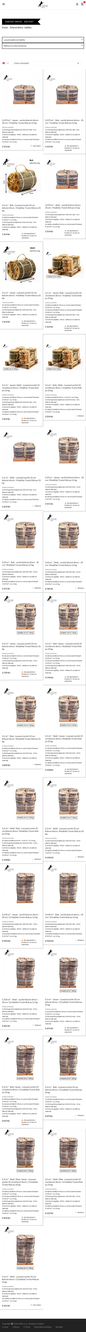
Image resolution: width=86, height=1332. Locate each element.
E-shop (5, 1327)
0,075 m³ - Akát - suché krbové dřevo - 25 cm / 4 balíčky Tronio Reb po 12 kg (63, 206)
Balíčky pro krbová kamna (15, 46)
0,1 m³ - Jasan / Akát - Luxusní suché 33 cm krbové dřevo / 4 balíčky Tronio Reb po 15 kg (21, 388)
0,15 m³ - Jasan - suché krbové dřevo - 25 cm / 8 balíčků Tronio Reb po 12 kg (64, 478)
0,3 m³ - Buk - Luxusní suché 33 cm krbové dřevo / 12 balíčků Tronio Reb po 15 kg (63, 1090)
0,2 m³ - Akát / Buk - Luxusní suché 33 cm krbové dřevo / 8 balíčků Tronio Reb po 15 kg (20, 831)
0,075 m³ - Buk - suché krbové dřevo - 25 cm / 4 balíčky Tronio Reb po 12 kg (64, 121)
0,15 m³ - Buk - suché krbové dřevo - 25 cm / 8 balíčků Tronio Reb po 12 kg (20, 563)
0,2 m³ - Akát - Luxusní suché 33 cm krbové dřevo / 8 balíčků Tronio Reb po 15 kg (64, 831)
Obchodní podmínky (43, 1327)
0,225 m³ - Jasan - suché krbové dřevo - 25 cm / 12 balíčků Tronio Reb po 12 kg (20, 915)
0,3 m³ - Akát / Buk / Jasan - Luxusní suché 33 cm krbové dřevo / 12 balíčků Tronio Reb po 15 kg (20, 1182)
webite (41, 1324)
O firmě (26, 1327)
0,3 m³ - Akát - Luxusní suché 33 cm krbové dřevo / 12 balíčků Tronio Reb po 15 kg (20, 1279)
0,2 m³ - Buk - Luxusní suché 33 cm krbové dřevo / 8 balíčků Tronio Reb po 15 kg (21, 739)
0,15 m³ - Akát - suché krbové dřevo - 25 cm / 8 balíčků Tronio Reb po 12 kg (64, 563)
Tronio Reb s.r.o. (20, 1324)
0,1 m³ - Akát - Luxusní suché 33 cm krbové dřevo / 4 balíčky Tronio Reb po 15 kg (21, 480)
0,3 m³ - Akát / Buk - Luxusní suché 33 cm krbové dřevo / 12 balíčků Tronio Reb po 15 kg (64, 1182)
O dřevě (15, 1327)
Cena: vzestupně (47, 63)
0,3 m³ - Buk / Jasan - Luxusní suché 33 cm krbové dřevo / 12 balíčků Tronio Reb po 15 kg (21, 1089)
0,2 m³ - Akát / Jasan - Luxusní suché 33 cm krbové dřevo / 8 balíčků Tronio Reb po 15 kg (64, 739)
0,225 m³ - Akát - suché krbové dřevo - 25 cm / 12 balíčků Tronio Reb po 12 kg (20, 1000)
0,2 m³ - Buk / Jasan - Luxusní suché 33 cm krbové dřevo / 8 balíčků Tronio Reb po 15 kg (63, 646)
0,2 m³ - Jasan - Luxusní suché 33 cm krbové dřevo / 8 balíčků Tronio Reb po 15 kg (21, 646)
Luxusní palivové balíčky (14, 40)
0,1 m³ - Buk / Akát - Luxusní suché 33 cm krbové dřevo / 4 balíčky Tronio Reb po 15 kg (63, 388)
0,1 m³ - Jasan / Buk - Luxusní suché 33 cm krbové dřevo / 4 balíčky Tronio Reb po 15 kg (63, 295)
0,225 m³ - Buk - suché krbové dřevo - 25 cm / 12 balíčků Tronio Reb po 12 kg (64, 915)
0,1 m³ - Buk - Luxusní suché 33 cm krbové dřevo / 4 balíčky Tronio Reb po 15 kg (21, 208)
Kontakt (59, 1327)
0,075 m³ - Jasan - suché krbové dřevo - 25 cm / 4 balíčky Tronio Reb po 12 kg (20, 121)
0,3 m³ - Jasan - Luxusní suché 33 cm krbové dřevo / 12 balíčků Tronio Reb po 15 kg (63, 1002)
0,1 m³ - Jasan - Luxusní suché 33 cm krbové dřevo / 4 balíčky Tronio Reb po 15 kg (21, 295)
